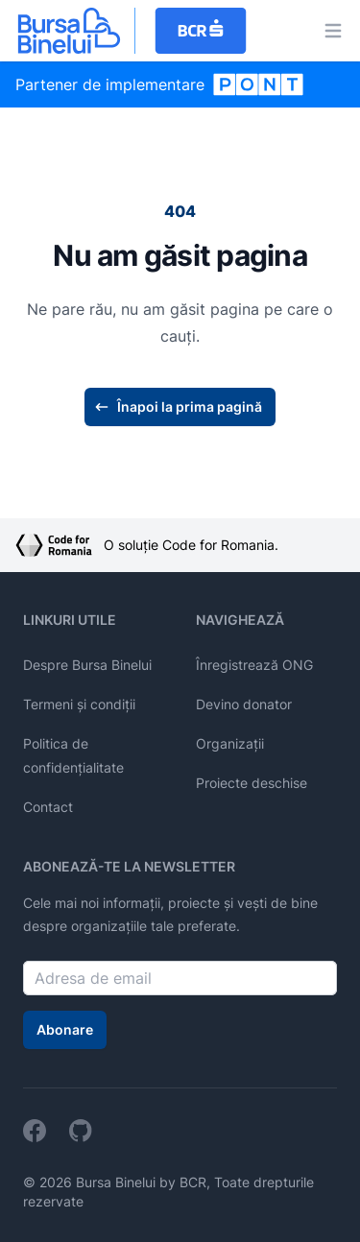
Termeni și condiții (79, 704)
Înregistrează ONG (254, 665)
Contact (48, 807)
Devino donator (244, 704)
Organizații (230, 743)
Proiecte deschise (251, 783)
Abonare (64, 1029)
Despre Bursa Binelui (87, 665)
